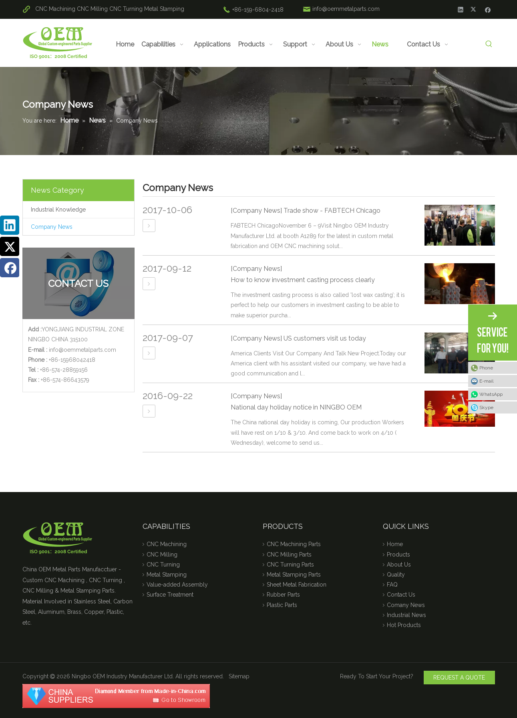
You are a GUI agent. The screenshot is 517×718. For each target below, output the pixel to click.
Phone (486, 368)
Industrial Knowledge (58, 209)
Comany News (406, 605)
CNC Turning (126, 9)
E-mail (486, 381)
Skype (486, 407)
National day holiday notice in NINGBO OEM (296, 407)
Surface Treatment (170, 594)
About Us (399, 564)
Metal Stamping (164, 9)
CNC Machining (55, 9)
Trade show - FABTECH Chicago (332, 210)
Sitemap (239, 676)
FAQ (392, 584)
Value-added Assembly (177, 584)
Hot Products (404, 625)
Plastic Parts (282, 605)
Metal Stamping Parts (294, 574)
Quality (396, 574)
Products (398, 554)
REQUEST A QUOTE (459, 677)
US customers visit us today (325, 338)
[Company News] (256, 210)
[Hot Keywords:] (489, 44)
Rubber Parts (283, 594)
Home (395, 544)
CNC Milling (92, 9)
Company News (51, 227)
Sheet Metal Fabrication (296, 584)
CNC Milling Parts (289, 554)
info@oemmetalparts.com (346, 9)
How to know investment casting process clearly (303, 280)
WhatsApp (491, 394)
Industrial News (406, 615)
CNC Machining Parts (294, 544)
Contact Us (401, 594)
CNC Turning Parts (290, 564)
